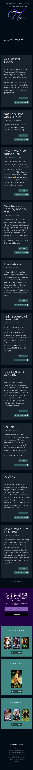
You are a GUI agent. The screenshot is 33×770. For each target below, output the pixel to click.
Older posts (18, 581)
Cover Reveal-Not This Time (16, 531)
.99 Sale (9, 427)
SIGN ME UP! (16, 614)
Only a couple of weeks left (15, 318)
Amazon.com (15, 757)
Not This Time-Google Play (14, 116)
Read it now (16, 652)
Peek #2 (9, 476)
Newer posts (15, 584)
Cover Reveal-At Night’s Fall (15, 153)
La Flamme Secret (12, 60)
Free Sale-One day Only (14, 373)
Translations (12, 264)
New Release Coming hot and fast (15, 209)
